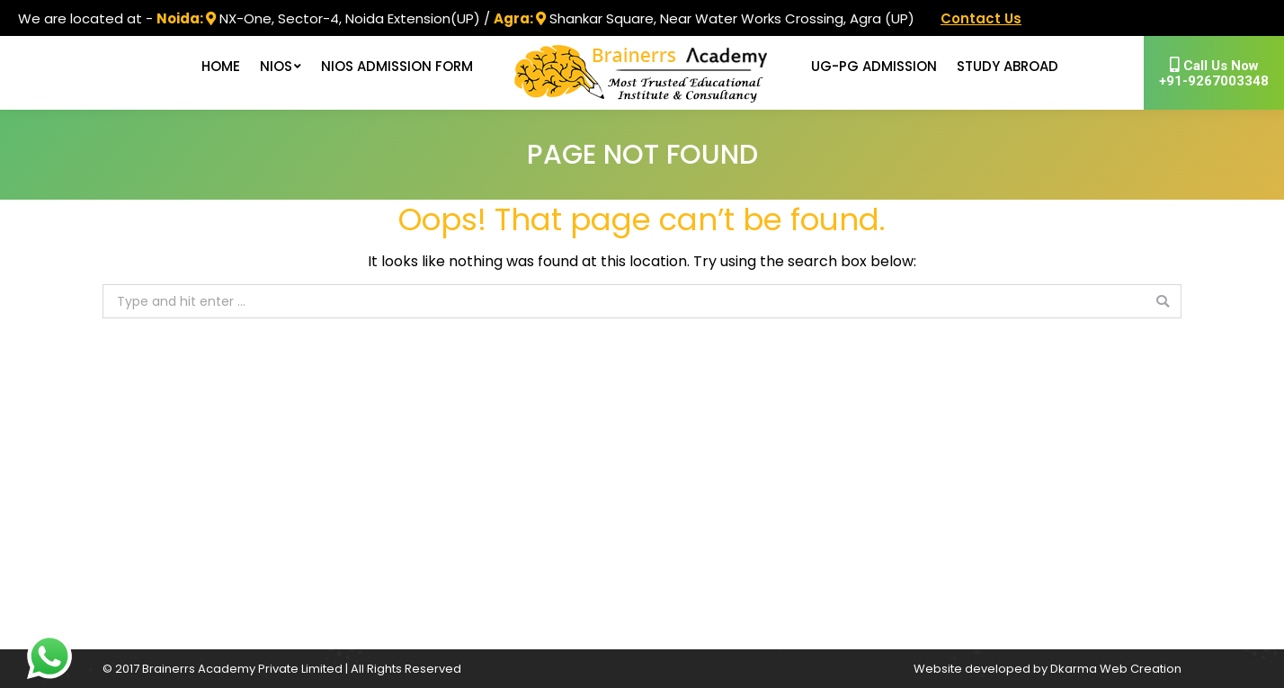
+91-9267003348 (1214, 73)
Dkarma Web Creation (1115, 668)
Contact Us (981, 18)
